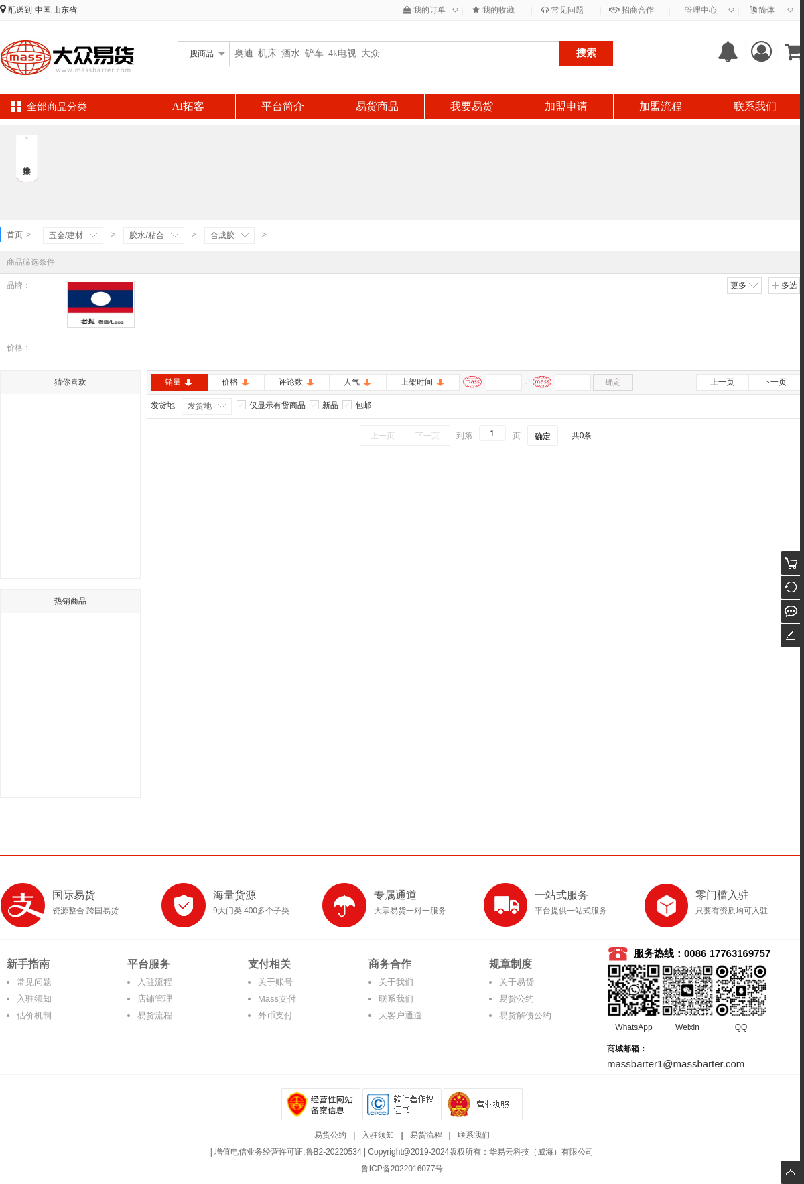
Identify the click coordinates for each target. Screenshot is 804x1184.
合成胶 (222, 235)
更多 (745, 285)
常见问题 (562, 10)
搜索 (586, 52)
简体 (762, 10)
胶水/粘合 (146, 235)
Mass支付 (277, 999)
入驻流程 (154, 982)
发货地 (200, 406)
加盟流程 (660, 106)
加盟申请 (566, 106)
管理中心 (701, 10)
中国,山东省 (56, 10)
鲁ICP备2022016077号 (402, 1168)
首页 (15, 234)
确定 (613, 382)
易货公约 (516, 999)
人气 (358, 382)
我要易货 (471, 106)
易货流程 (154, 1015)
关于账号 (275, 982)
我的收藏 (493, 10)
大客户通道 (400, 1015)
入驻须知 (34, 999)
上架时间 (423, 382)
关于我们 (396, 982)
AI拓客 (188, 106)
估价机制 (34, 1015)
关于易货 (516, 982)
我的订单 (424, 10)
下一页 (774, 382)
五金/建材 (66, 235)
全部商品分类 (57, 106)
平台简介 (282, 106)
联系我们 (755, 106)
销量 (179, 382)
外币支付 (275, 1015)
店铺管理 (154, 999)
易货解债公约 (525, 1015)
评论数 (297, 382)
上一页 (722, 382)
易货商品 (377, 106)
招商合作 (631, 10)
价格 (236, 382)
